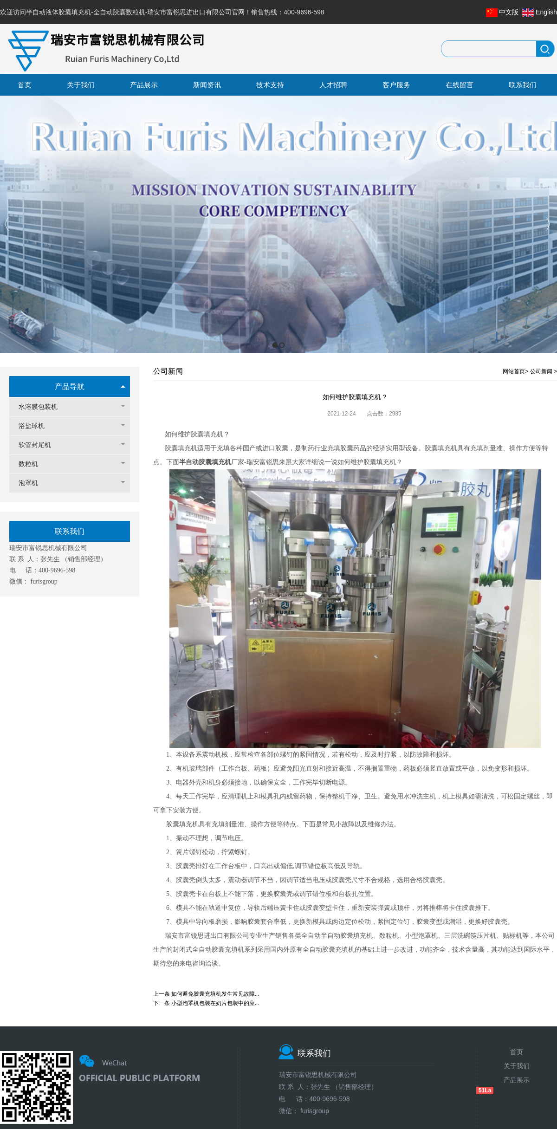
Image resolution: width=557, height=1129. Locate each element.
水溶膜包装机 (43, 406)
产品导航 (69, 386)
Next (547, 224)
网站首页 (514, 371)
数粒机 (33, 464)
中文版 (508, 12)
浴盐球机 (36, 425)
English (546, 12)
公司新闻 (541, 371)
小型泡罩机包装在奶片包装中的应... (215, 1003)
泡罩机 (33, 483)
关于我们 (517, 1066)
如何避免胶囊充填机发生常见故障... (215, 994)
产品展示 (517, 1080)
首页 (516, 1052)
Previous (7, 224)
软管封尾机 (39, 444)
